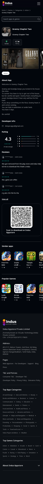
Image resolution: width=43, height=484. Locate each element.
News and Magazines (24, 419)
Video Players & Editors (10, 433)
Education (27, 402)
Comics (31, 398)
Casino (5, 449)
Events (17, 405)
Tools (5, 429)
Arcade (22, 446)
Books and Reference (10, 398)
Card (37, 446)
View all (5, 199)
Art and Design (8, 395)
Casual (13, 449)
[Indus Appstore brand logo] (11, 3)
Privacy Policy (22, 380)
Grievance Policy (34, 380)
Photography (30, 422)
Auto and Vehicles (22, 395)
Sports (32, 426)
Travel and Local (15, 429)
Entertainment (7, 405)
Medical (31, 416)
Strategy (13, 456)
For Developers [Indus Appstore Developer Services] (20, 363)
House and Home (8, 412)
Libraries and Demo (23, 412)
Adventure (13, 446)
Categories (18, 10)
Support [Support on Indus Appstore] (31, 363)
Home (4, 10)
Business (23, 398)
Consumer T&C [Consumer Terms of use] (8, 377)
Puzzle (5, 453)
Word (28, 456)
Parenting (6, 422)
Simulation (32, 453)
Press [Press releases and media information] (5, 367)
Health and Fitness (22, 409)
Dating (18, 402)
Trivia (21, 456)
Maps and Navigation (18, 416)
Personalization (17, 422)
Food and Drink (8, 409)
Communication (8, 402)
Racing (12, 453)
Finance (24, 405)
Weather (24, 433)
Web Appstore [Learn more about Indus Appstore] (8, 363)
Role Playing (22, 453)
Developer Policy (9, 380)
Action (27, 10)
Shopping (17, 426)
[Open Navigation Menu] (38, 3)
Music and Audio (8, 419)
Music (31, 449)
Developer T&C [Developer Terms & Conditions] (21, 377)
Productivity (6, 426)
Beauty (33, 395)
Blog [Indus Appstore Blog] (36, 363)
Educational (22, 449)
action (6, 73)
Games (10, 10)
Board (30, 446)
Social (25, 426)
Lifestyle (5, 416)
